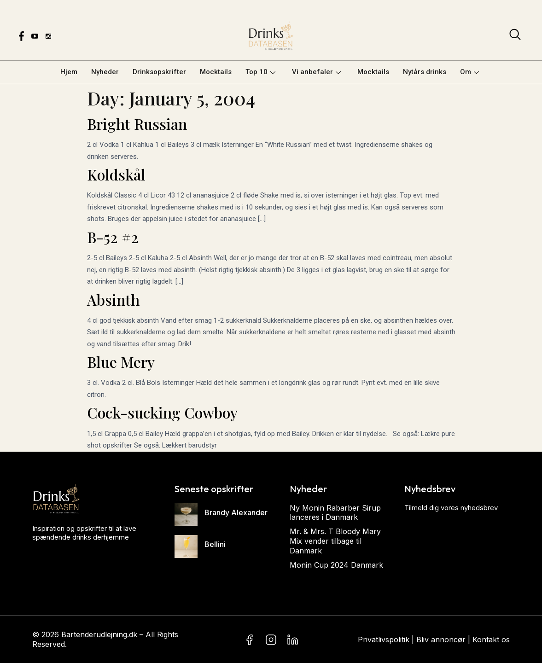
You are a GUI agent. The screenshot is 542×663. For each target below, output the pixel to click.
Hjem (68, 72)
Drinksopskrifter (159, 72)
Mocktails (216, 72)
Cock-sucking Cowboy (162, 412)
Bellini (215, 544)
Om (469, 72)
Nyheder (105, 72)
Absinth (113, 299)
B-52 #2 (113, 237)
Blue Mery (121, 362)
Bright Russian (137, 124)
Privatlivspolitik (383, 639)
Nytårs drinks (424, 72)
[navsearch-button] (515, 36)
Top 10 (260, 72)
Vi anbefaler (316, 72)
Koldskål (116, 174)
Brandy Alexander (236, 512)
